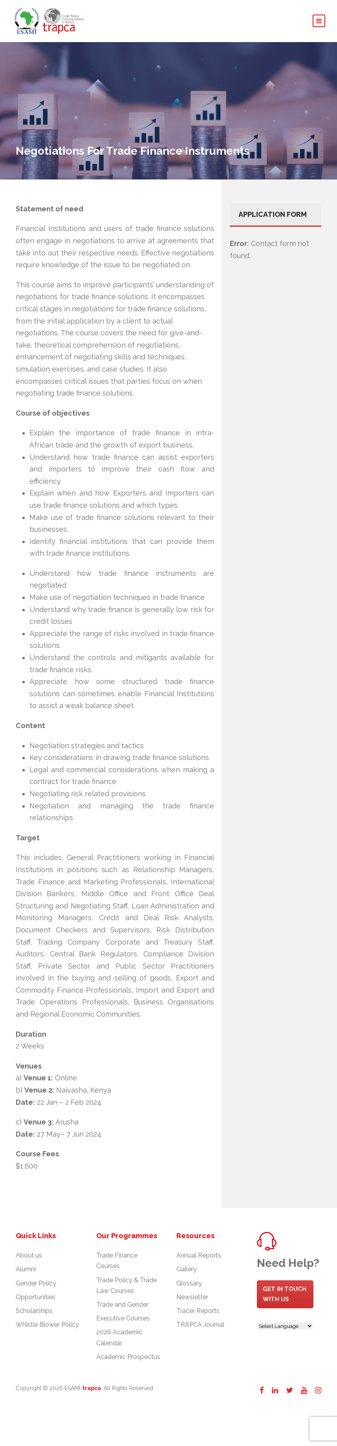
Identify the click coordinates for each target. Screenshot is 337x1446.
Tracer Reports (198, 1314)
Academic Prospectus (128, 1360)
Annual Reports (198, 1259)
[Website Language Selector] (285, 1329)
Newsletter (192, 1300)
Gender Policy (36, 1286)
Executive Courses (123, 1322)
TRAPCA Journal (200, 1328)
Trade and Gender (122, 1308)
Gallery (186, 1272)
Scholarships (34, 1314)
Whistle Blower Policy (47, 1328)
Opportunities (35, 1300)
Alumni (26, 1272)
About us (29, 1259)
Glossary (189, 1286)
